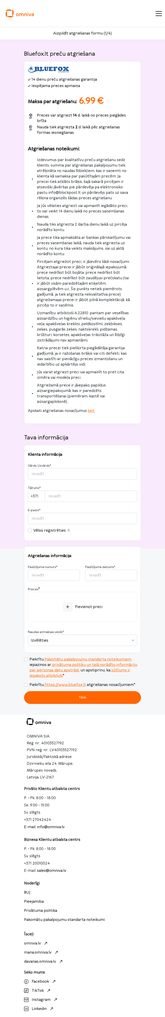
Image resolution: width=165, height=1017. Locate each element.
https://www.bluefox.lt (65, 684)
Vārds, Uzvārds (39, 466)
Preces (33, 589)
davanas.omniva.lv (44, 961)
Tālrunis (34, 488)
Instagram (41, 999)
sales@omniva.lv (51, 870)
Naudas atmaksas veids (46, 632)
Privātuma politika (40, 910)
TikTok (37, 990)
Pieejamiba (34, 901)
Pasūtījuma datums (100, 567)
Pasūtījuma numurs (42, 567)
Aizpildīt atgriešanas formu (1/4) (82, 33)
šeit (91, 410)
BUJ (27, 892)
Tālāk (82, 697)
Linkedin (39, 1009)
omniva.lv (36, 943)
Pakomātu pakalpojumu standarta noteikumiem (87, 659)
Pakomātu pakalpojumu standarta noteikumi (64, 919)
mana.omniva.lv (41, 952)
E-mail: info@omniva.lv (44, 827)
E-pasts (34, 510)
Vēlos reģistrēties (52, 530)
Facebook (40, 981)
